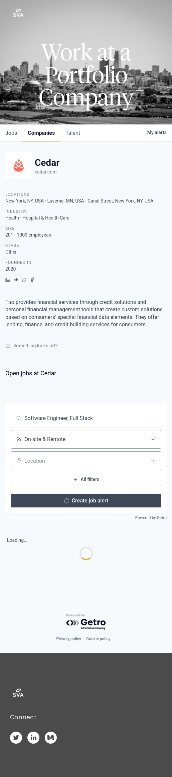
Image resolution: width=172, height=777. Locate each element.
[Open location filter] (152, 460)
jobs (11, 133)
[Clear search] (152, 418)
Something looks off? (31, 345)
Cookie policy (99, 639)
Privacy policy (68, 639)
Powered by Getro (151, 517)
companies (41, 133)
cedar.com (45, 171)
